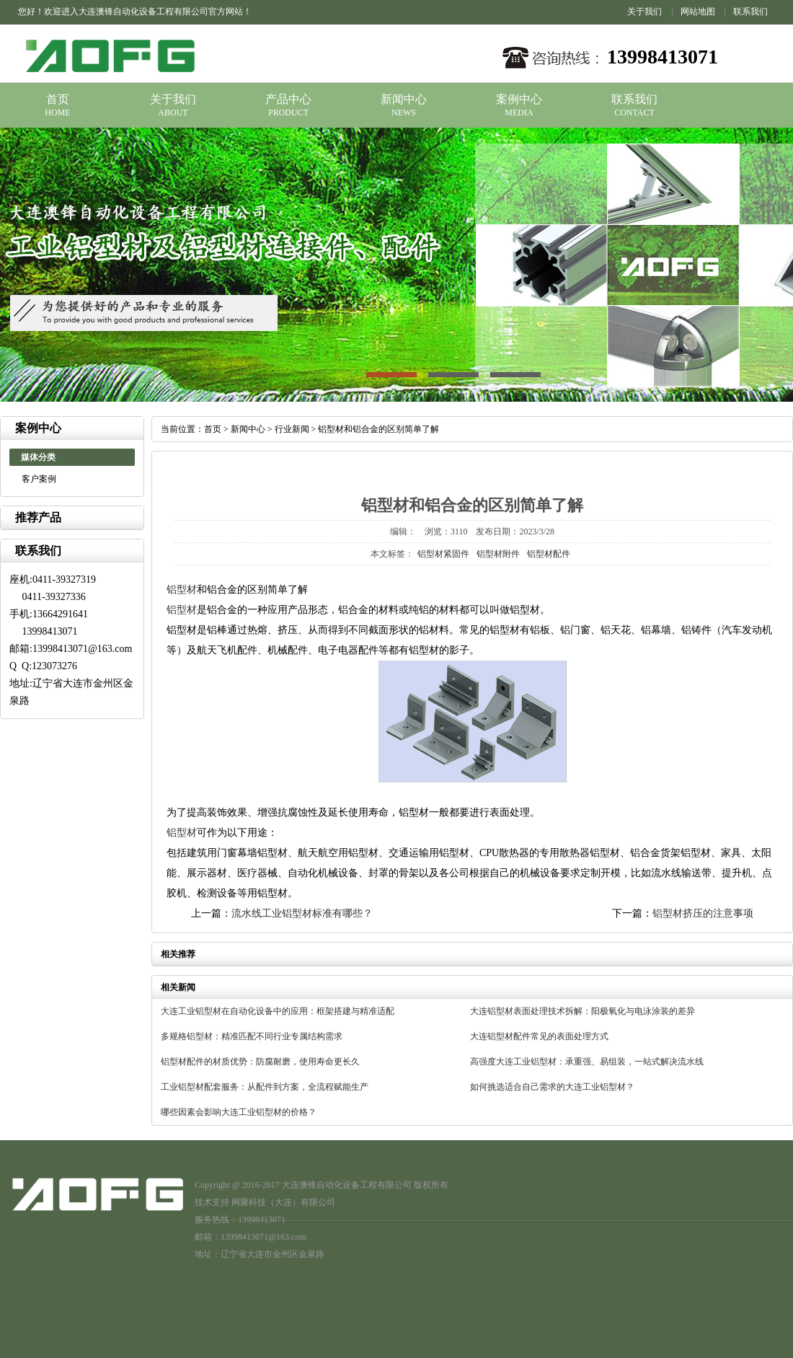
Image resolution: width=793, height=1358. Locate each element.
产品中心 (288, 99)
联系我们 (750, 11)
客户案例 (39, 479)
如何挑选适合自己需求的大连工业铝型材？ (552, 1087)
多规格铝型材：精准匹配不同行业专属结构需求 (251, 1036)
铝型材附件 (498, 554)
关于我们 (644, 11)
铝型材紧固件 (443, 554)
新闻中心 (404, 99)
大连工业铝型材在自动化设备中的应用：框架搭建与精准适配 (277, 1011)
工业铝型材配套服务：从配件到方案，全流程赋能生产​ (264, 1087)
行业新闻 (292, 429)
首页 (57, 99)
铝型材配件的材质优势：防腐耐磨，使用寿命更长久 (260, 1062)
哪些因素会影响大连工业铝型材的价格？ (238, 1112)
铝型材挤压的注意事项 (702, 913)
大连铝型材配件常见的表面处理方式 (539, 1036)
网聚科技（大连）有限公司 (283, 1202)
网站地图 (698, 11)
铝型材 (182, 589)
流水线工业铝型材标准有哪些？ (302, 913)
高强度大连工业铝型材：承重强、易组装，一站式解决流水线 (587, 1062)
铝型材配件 (548, 554)
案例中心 (519, 99)
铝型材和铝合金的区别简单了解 (378, 429)
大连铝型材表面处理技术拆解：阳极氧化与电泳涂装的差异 (582, 1011)
